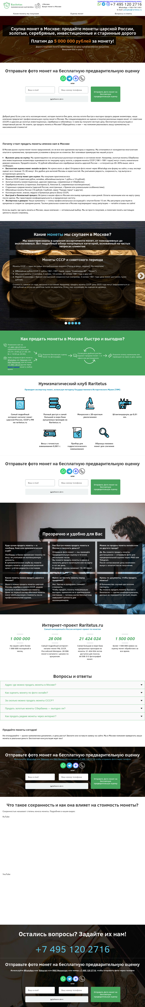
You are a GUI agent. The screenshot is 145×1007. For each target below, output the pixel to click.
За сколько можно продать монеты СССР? (29, 700)
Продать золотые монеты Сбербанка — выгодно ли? (35, 708)
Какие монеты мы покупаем (26, 13)
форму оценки (13, 367)
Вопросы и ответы (123, 13)
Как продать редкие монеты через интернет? (30, 716)
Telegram (24, 360)
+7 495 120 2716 (15, 347)
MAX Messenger (14, 362)
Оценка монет (76, 13)
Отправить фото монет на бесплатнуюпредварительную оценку (105, 94)
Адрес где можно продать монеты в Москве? (30, 684)
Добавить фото (56, 99)
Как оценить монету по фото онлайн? (26, 692)
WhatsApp (12, 360)
